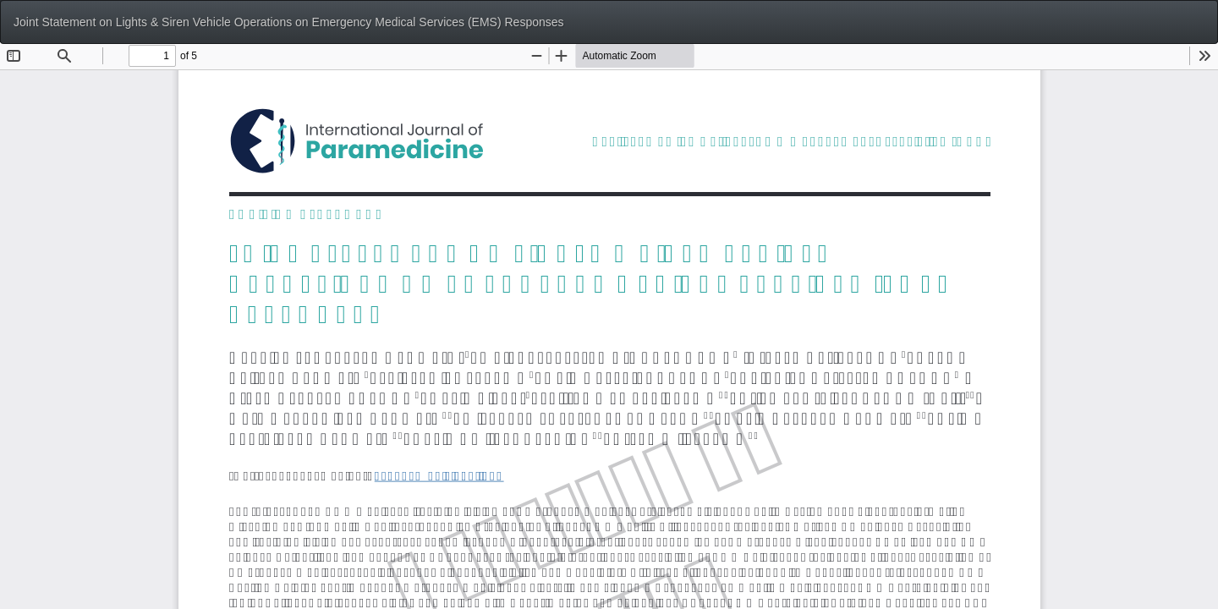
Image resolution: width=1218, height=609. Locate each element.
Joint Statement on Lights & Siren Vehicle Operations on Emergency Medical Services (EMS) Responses (289, 22)
